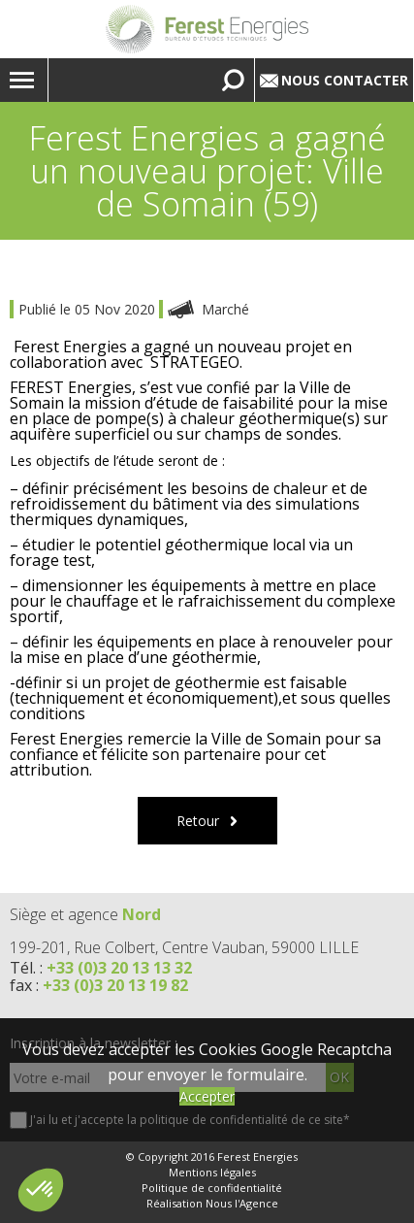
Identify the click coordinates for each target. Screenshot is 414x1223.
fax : (99, 985)
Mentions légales (212, 1172)
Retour (197, 820)
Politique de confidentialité (212, 1188)
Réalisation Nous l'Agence (212, 1203)
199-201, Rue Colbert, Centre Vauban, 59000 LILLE (184, 947)
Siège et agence (85, 914)
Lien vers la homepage (207, 29)
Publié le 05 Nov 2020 (88, 309)
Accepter (207, 1096)
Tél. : (101, 967)
